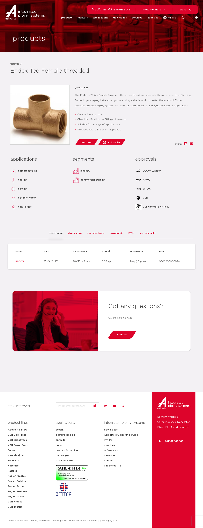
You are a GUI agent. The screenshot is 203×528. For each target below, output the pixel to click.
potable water (65, 460)
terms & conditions (18, 521)
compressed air (65, 435)
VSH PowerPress (18, 445)
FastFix (12, 471)
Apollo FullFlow (17, 430)
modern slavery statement (83, 521)
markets (83, 18)
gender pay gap (108, 521)
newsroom (110, 455)
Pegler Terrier (16, 486)
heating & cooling (67, 450)
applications (100, 18)
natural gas (62, 455)
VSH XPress (15, 502)
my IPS (108, 440)
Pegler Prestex (17, 476)
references (111, 450)
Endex (11, 450)
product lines (18, 422)
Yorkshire (13, 460)
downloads (120, 18)
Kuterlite (13, 466)
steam (60, 430)
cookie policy (59, 521)
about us (152, 18)
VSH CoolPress (17, 435)
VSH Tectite (15, 507)
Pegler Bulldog (17, 481)
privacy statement (40, 521)
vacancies (112, 465)
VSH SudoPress (17, 440)
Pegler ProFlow (17, 491)
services (137, 18)
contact (109, 460)
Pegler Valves (16, 496)
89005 (19, 261)
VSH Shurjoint (16, 455)
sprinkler (61, 440)
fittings (14, 64)
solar (59, 445)
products (67, 18)
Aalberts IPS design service (121, 435)
